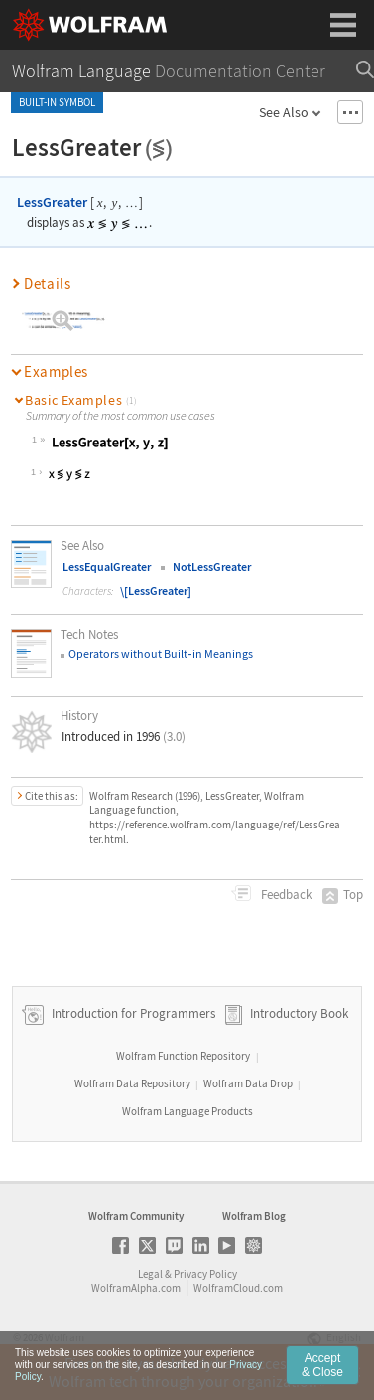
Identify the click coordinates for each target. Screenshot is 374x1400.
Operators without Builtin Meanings (160, 653)
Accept (322, 1373)
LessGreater (52, 202)
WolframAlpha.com (136, 1288)
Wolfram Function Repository (183, 1056)
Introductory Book (299, 1013)
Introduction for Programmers (132, 1013)
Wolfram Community (136, 1216)
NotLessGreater (212, 566)
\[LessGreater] (155, 590)
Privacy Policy (205, 1274)
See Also (284, 112)
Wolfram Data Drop (248, 1083)
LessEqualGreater (106, 566)
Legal (150, 1274)
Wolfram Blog (254, 1216)
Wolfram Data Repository (132, 1083)
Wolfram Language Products (187, 1111)
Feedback (285, 894)
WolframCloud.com (238, 1288)
